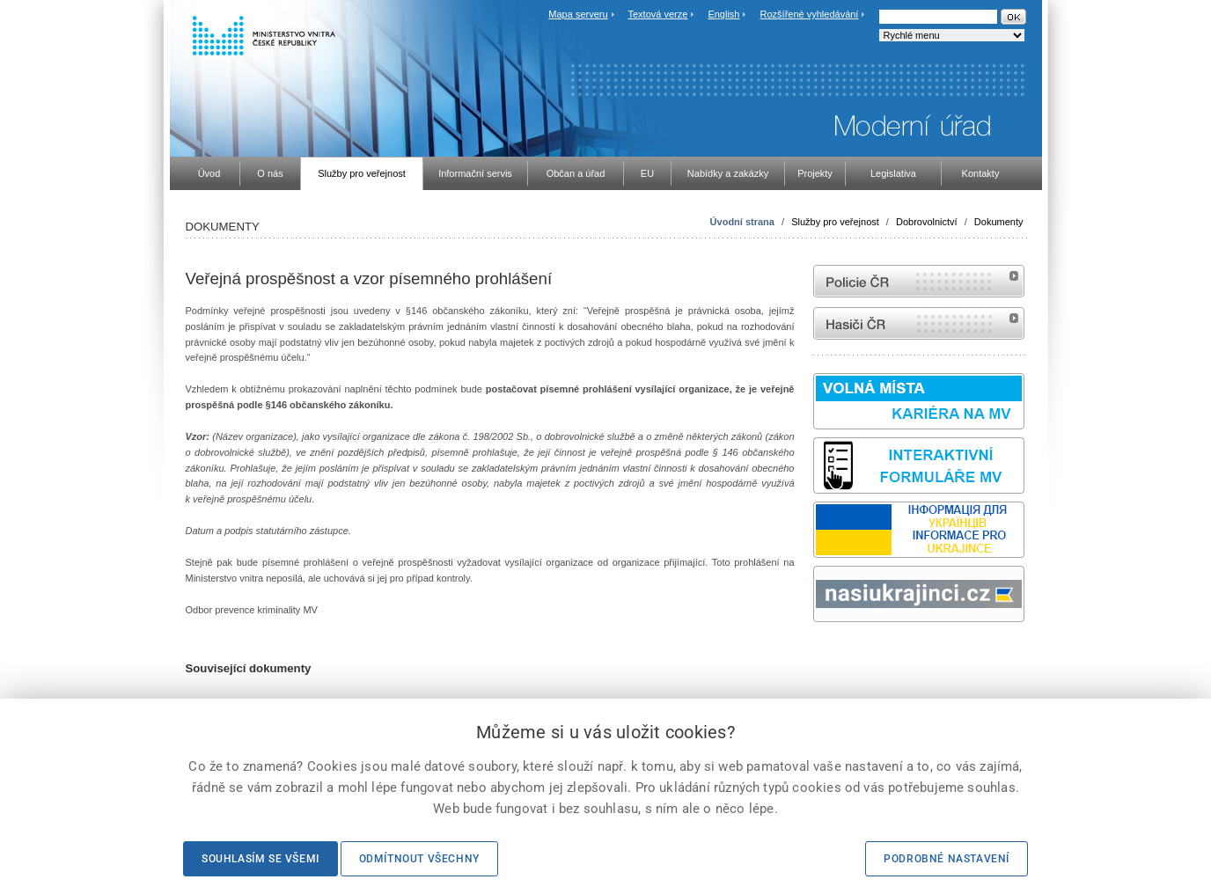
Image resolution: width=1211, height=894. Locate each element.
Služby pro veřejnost (835, 221)
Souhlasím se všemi (260, 859)
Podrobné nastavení (946, 859)
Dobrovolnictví (927, 221)
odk (822, 655)
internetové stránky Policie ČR (918, 281)
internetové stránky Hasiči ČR (918, 323)
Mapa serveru (577, 14)
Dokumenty (999, 221)
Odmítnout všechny (419, 859)
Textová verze (657, 14)
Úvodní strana (742, 221)
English (723, 14)
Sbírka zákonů (815, 655)
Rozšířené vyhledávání (809, 14)
